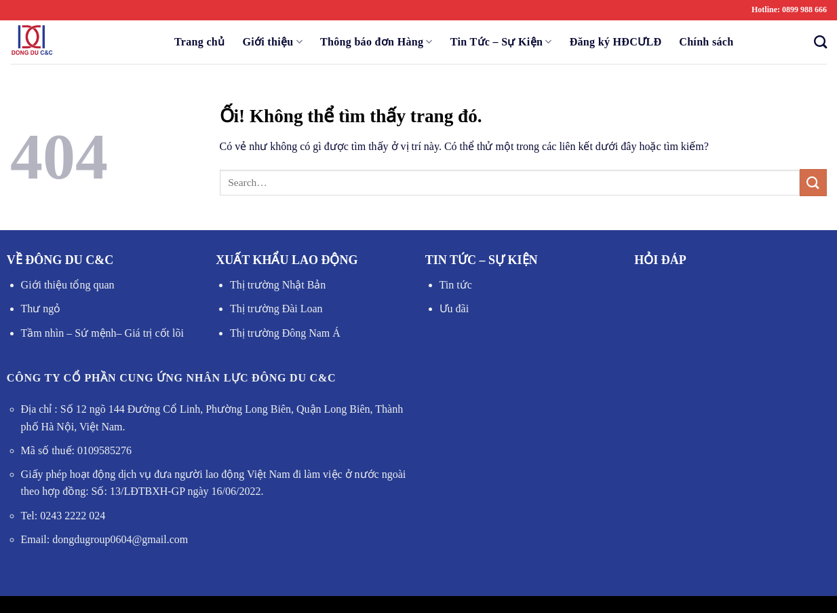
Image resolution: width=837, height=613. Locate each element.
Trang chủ (199, 42)
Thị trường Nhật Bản (278, 285)
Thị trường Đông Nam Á (285, 333)
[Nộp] (813, 182)
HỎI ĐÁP (660, 260)
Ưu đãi (454, 308)
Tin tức (456, 285)
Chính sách (706, 42)
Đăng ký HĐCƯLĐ (616, 42)
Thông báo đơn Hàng (376, 41)
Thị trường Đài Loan (276, 308)
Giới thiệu (272, 41)
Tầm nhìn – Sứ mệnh (69, 333)
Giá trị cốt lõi (153, 333)
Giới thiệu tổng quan (68, 285)
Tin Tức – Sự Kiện (501, 41)
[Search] (816, 41)
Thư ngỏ (41, 308)
